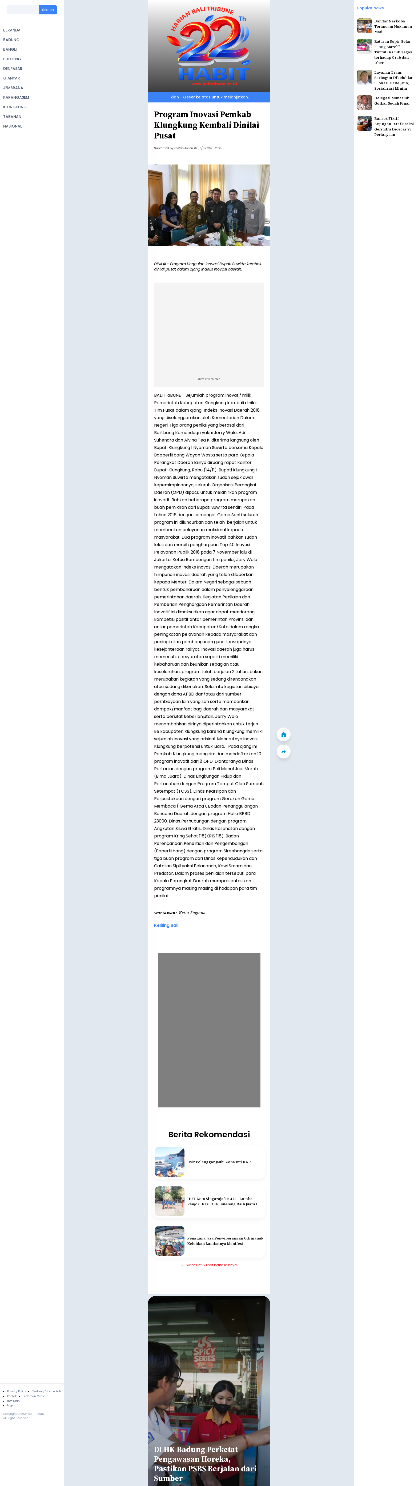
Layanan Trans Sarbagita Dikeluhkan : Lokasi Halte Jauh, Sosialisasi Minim (394, 80)
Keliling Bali (166, 925)
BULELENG (12, 59)
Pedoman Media (34, 1396)
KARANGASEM (16, 97)
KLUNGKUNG (15, 107)
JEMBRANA (13, 87)
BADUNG (11, 39)
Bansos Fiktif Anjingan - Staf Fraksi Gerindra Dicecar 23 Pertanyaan (394, 126)
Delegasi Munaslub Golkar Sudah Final (391, 100)
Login (11, 1405)
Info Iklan (13, 1401)
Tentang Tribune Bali (46, 1391)
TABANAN (12, 116)
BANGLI (10, 49)
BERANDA (12, 30)
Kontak (12, 1396)
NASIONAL (12, 126)
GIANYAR (11, 78)
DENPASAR (12, 68)
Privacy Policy (16, 1391)
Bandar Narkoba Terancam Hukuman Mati (393, 26)
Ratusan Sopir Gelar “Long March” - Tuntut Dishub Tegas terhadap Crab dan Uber (393, 52)
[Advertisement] (209, 329)
